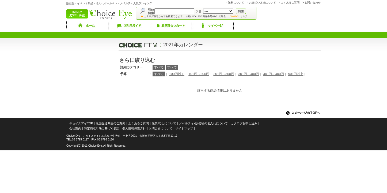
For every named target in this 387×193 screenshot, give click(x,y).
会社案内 (75, 128)
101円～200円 (198, 74)
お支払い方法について (262, 2)
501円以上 (295, 74)
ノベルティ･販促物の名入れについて (203, 123)
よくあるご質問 (290, 2)
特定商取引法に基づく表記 (101, 128)
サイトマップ (184, 128)
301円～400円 (248, 74)
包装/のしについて (164, 123)
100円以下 (176, 74)
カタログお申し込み (244, 123)
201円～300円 (223, 74)
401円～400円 (273, 74)
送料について (236, 2)
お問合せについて (160, 128)
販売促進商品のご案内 (110, 123)
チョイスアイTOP (81, 123)
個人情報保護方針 (134, 128)
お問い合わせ (313, 2)
